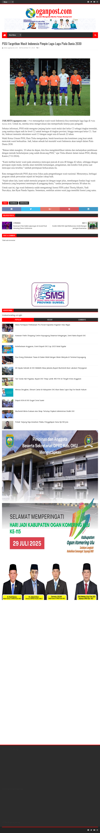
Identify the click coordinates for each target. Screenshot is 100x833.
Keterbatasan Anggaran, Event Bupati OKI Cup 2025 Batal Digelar (40, 346)
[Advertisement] (17, 617)
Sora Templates (16, 830)
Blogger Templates (30, 830)
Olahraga (13, 203)
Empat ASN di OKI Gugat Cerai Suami (29, 400)
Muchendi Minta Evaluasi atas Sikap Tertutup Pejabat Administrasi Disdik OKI (44, 411)
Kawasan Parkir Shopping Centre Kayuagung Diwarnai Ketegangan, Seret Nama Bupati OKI (50, 336)
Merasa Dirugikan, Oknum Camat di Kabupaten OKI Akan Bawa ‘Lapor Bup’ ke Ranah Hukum (50, 390)
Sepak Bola (24, 203)
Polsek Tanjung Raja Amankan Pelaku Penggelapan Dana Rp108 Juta (41, 422)
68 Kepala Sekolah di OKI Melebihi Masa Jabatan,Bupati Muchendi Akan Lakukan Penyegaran (51, 368)
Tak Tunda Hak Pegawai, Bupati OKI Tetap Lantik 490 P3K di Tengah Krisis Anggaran (48, 379)
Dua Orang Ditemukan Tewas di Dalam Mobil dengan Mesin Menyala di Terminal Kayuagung (50, 357)
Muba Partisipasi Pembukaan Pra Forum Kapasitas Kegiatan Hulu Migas (42, 325)
